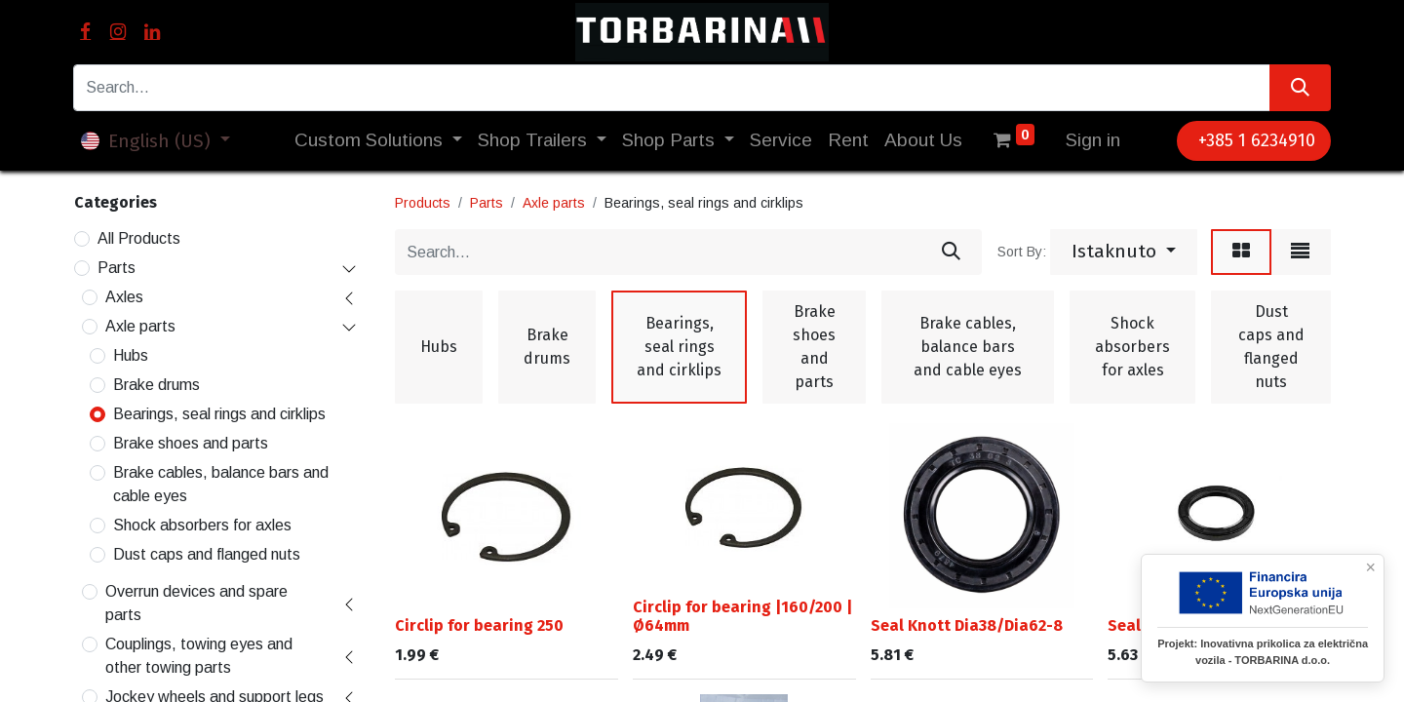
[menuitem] (781, 141)
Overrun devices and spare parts (196, 603)
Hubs (130, 355)
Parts (117, 267)
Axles (124, 297)
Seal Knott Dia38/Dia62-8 (967, 625)
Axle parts (140, 326)
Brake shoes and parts (190, 443)
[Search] (1300, 87)
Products (422, 203)
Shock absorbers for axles (202, 525)
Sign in (1093, 140)
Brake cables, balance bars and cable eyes (221, 484)
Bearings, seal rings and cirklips (219, 414)
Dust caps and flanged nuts (206, 554)
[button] (1123, 252)
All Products (139, 238)
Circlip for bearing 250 (479, 625)
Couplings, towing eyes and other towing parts (198, 656)
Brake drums (156, 384)
